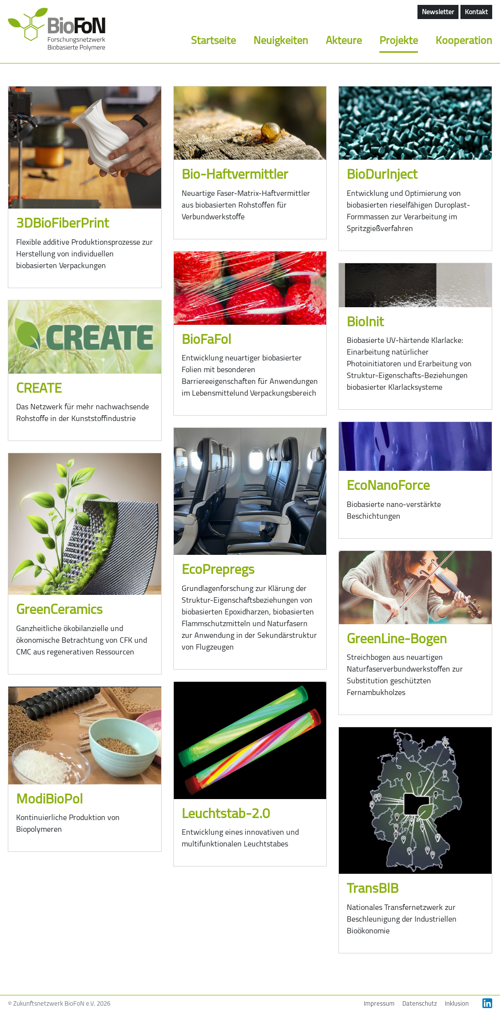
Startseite (213, 41)
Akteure (344, 41)
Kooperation (464, 41)
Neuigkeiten (280, 41)
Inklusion (457, 1004)
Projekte (398, 41)
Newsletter (438, 12)
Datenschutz (419, 1004)
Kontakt (476, 12)
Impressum (379, 1004)
